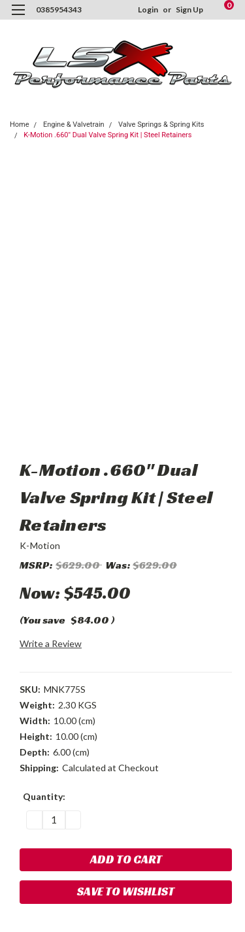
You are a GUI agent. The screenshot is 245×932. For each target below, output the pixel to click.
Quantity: (44, 796)
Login (148, 9)
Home (19, 124)
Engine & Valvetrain (74, 124)
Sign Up (189, 9)
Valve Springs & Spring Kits (161, 124)
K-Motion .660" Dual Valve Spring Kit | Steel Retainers (107, 135)
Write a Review (51, 643)
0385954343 (59, 9)
